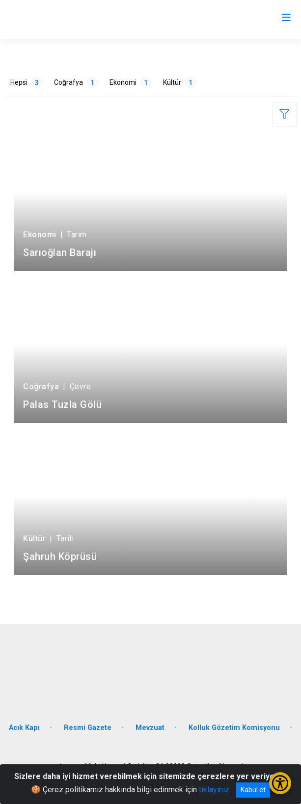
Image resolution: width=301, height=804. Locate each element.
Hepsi (26, 82)
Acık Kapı (24, 728)
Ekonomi (130, 82)
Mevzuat (150, 728)
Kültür (179, 82)
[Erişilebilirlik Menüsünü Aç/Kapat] (280, 783)
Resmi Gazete (87, 728)
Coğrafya (76, 82)
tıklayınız (214, 789)
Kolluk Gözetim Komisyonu (234, 728)
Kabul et (253, 790)
